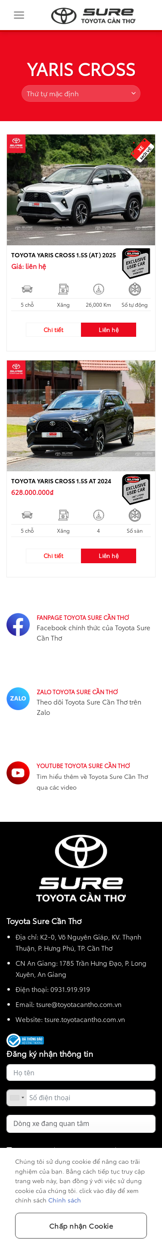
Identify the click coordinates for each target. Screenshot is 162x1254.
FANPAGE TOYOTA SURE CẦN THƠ (83, 617)
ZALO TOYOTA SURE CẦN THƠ (77, 692)
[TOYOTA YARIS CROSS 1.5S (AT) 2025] (81, 189)
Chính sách (64, 1200)
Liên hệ (108, 329)
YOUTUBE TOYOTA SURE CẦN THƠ (83, 765)
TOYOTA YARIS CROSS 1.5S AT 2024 (61, 481)
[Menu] (20, 15)
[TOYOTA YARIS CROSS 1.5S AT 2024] (81, 415)
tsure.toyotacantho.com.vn (84, 1019)
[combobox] (17, 1098)
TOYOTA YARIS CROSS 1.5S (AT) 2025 (63, 255)
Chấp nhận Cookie (81, 1225)
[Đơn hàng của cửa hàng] (81, 93)
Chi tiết (53, 329)
